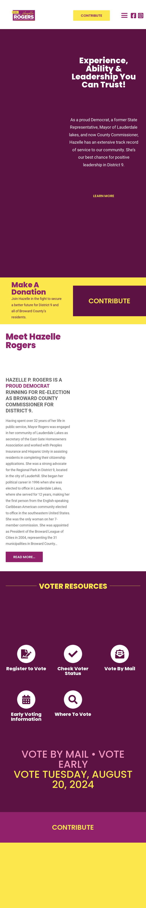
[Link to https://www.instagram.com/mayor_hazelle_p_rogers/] (140, 16)
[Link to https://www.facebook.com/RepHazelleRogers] (133, 16)
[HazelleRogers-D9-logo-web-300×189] (23, 11)
